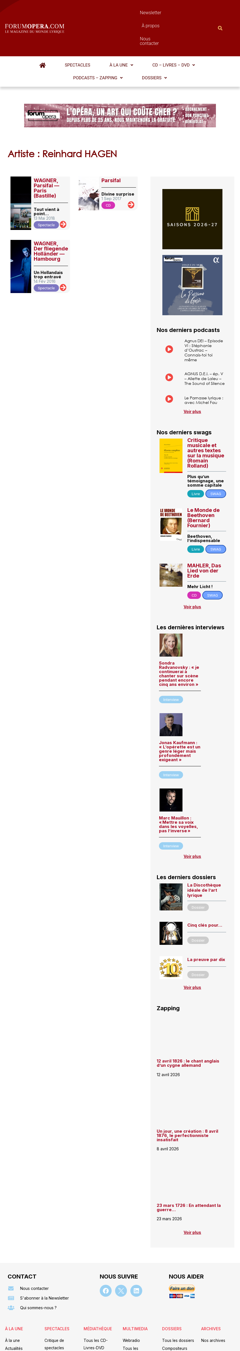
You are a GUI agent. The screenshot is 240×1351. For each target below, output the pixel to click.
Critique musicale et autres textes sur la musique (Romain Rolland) (205, 419)
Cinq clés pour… (204, 893)
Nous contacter (166, 12)
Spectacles (47, 34)
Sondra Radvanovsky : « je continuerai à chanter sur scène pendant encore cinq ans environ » (179, 640)
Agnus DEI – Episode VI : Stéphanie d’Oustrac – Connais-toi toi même (203, 306)
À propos (134, 12)
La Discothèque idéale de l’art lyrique (204, 858)
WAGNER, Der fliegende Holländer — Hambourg (51, 207)
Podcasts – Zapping (163, 34)
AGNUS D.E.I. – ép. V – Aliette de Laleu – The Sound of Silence (204, 335)
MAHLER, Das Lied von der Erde (204, 536)
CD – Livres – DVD (114, 34)
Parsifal (111, 137)
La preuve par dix (206, 927)
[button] (76, 34)
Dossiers (205, 34)
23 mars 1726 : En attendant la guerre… (189, 1176)
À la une (76, 34)
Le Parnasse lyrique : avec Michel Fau (203, 362)
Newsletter (105, 12)
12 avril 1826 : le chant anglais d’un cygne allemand (188, 1032)
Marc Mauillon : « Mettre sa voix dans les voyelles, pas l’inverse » (178, 791)
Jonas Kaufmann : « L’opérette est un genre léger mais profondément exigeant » (179, 718)
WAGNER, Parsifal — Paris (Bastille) (46, 144)
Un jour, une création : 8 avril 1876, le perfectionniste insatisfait (187, 1104)
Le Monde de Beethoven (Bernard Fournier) (203, 483)
